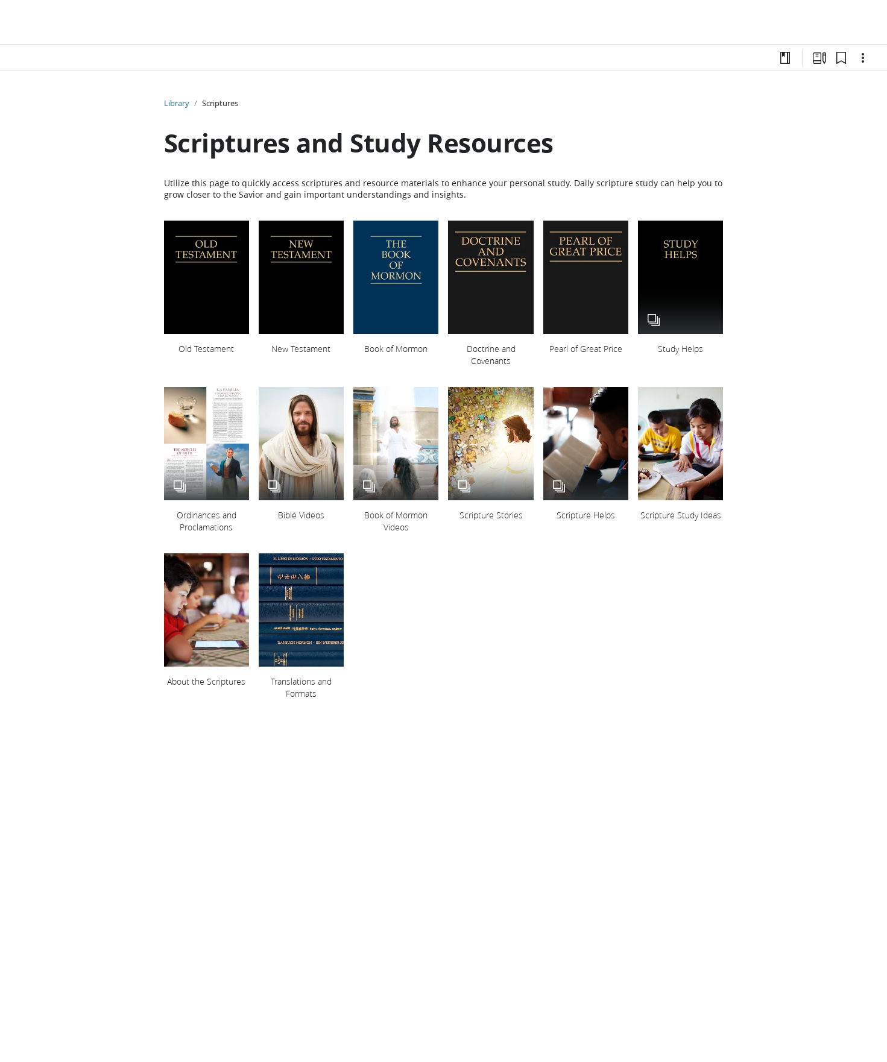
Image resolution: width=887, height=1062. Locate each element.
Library (176, 103)
